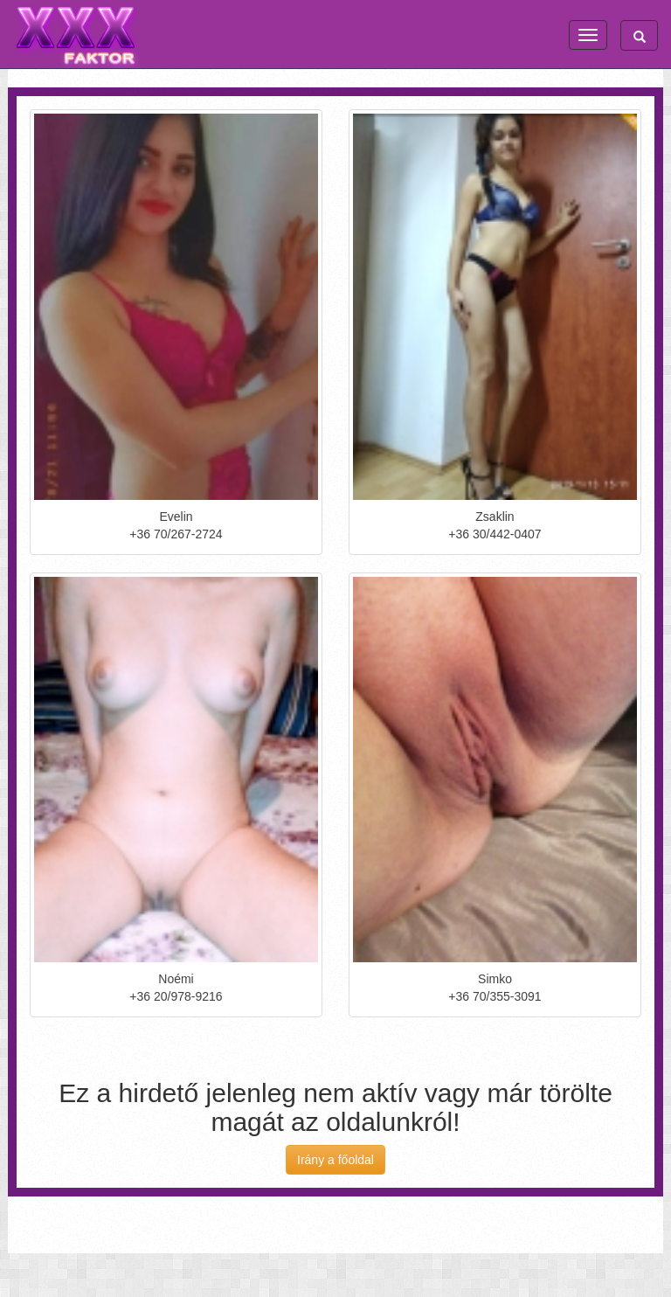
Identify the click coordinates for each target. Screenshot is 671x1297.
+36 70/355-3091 (494, 996)
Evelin (175, 517)
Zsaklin (494, 517)
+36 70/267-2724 (175, 534)
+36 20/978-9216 (175, 996)
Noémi (175, 979)
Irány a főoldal (335, 1160)
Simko (495, 979)
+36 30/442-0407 (494, 534)
